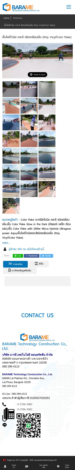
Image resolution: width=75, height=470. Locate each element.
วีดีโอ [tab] (39, 264)
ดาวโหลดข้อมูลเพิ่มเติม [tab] (19, 270)
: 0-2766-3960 (24, 404)
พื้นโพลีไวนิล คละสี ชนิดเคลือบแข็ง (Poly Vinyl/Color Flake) (29, 25)
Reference (17, 18)
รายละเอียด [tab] (15, 264)
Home (6, 18)
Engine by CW (10, 460)
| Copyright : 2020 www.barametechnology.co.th (38, 460)
